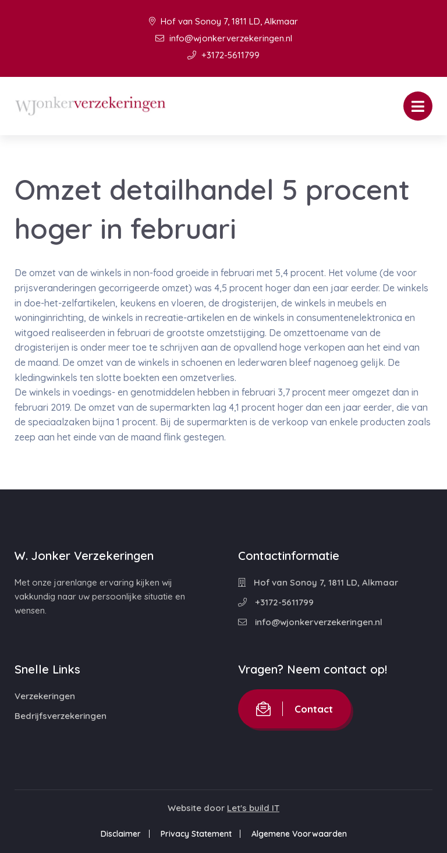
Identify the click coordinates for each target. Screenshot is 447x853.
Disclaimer (121, 834)
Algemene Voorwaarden (299, 834)
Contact (294, 709)
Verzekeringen (45, 696)
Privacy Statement (196, 834)
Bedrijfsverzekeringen (61, 715)
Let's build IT (253, 807)
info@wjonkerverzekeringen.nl (223, 38)
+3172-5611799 (223, 55)
